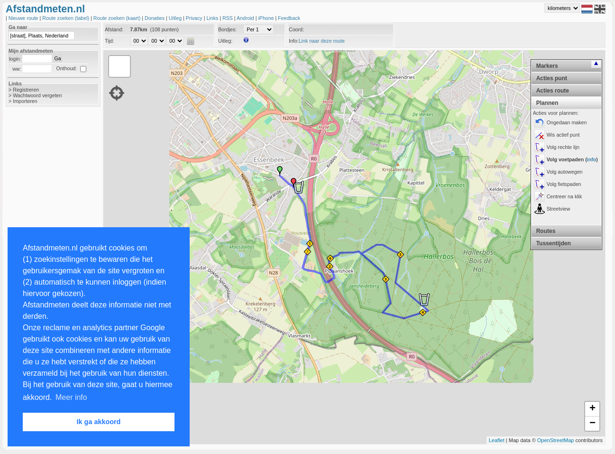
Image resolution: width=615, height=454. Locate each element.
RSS (228, 18)
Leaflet (497, 440)
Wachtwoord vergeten (37, 95)
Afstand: (114, 29)
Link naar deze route (322, 41)
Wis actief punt (563, 135)
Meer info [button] (71, 397)
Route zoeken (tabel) (66, 18)
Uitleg (176, 18)
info (592, 159)
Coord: (296, 29)
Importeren (25, 101)
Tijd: (109, 41)
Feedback (289, 18)
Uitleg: (225, 41)
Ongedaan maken (567, 122)
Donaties (155, 18)
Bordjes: (227, 29)
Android (246, 18)
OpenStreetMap (555, 440)
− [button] (592, 424)
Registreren (26, 90)
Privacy (195, 18)
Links (213, 18)
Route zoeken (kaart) (117, 18)
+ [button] (592, 409)
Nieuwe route (24, 18)
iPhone (266, 18)
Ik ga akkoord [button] (99, 422)
